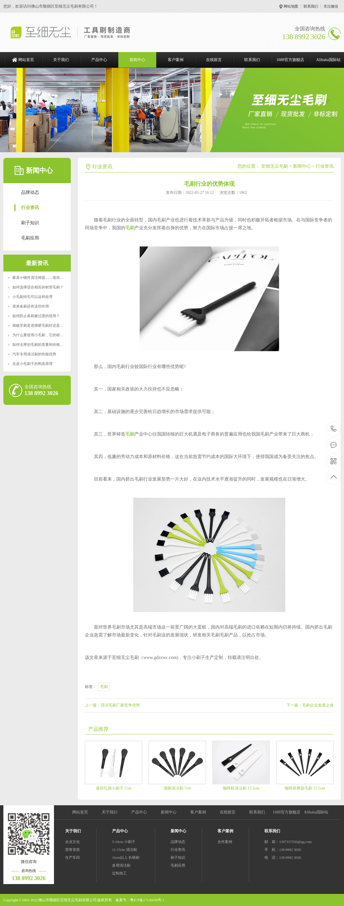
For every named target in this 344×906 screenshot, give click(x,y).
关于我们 (61, 60)
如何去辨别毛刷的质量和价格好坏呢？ (43, 344)
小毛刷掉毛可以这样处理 (32, 297)
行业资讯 (30, 207)
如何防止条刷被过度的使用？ (36, 316)
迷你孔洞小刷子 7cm (113, 788)
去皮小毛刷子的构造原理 (32, 364)
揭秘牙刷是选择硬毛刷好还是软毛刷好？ (45, 325)
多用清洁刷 (121, 865)
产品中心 (99, 60)
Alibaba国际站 (316, 812)
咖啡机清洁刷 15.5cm (241, 788)
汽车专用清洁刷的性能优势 (34, 354)
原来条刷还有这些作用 (30, 306)
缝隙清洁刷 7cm (177, 788)
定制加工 (119, 873)
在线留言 (214, 60)
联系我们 (311, 6)
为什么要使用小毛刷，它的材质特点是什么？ (48, 335)
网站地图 (291, 6)
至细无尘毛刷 (274, 166)
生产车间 (72, 857)
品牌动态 (30, 192)
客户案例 (176, 60)
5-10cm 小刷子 (123, 842)
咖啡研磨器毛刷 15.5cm (305, 788)
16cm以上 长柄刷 (125, 857)
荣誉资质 (72, 849)
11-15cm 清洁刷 (124, 849)
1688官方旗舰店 (290, 60)
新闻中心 (137, 60)
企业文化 (72, 842)
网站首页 (26, 60)
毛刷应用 (30, 238)
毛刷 (104, 687)
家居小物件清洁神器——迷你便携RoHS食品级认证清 (55, 277)
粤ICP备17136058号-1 (147, 900)
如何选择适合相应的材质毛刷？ (38, 287)
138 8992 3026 (333, 429)
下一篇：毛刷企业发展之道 (310, 705)
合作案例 (225, 842)
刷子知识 (30, 222)
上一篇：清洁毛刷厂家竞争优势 (112, 705)
